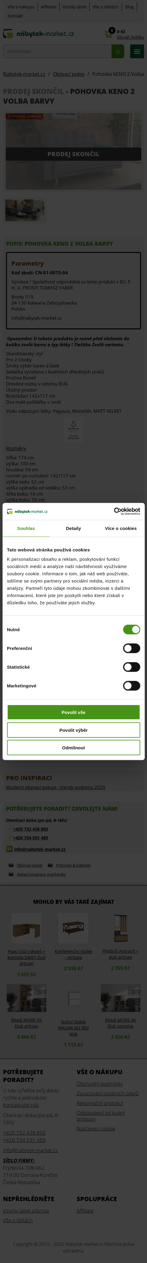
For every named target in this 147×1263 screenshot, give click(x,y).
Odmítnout (73, 747)
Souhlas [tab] (26, 528)
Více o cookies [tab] (121, 528)
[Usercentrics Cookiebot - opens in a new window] (113, 511)
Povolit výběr (73, 729)
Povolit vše (73, 712)
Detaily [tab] (73, 528)
